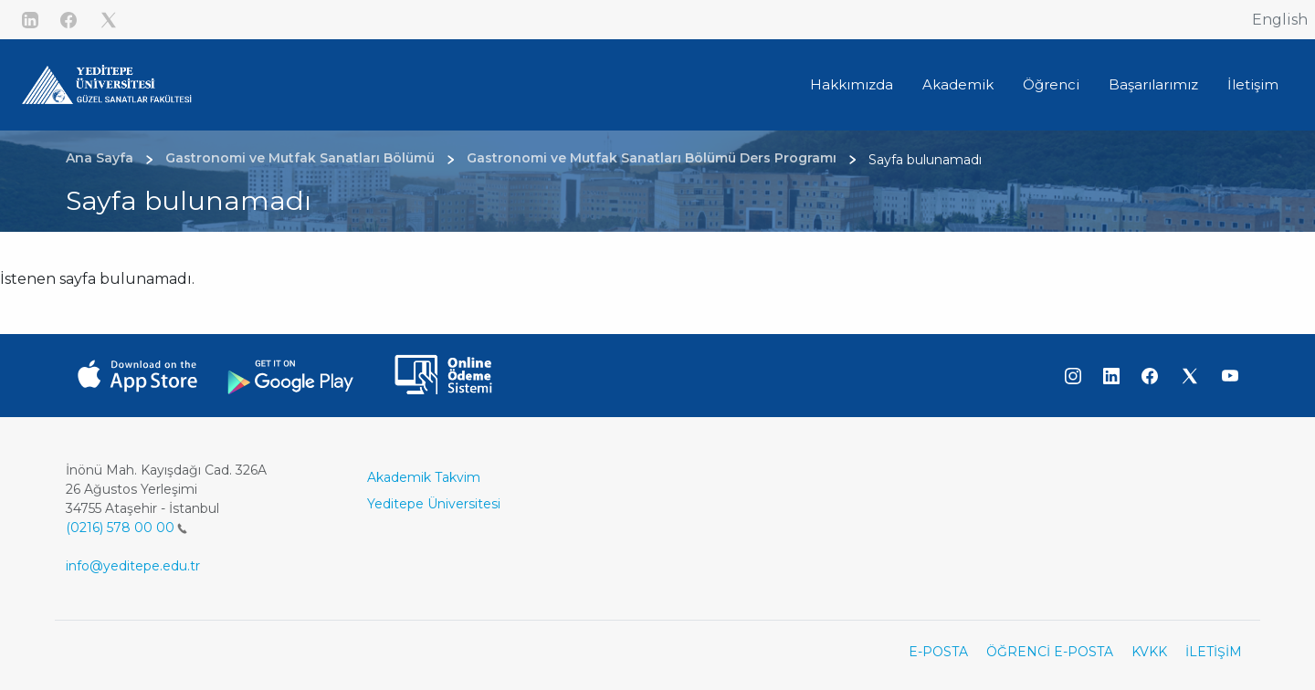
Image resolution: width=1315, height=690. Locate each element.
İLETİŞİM (1213, 651)
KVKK (1149, 651)
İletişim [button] (1252, 84)
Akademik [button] (958, 84)
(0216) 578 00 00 (126, 527)
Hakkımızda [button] (851, 84)
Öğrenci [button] (1051, 84)
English (1280, 19)
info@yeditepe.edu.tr (133, 566)
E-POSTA (938, 651)
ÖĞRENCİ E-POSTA (1049, 651)
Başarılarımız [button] (1153, 84)
